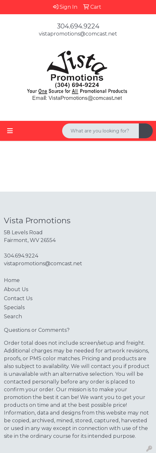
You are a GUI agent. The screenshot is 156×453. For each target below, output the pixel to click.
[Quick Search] (100, 130)
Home (12, 280)
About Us (16, 289)
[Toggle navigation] (10, 130)
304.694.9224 (78, 26)
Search (13, 316)
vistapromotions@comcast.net (78, 34)
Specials (14, 307)
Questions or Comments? (37, 330)
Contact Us (18, 298)
